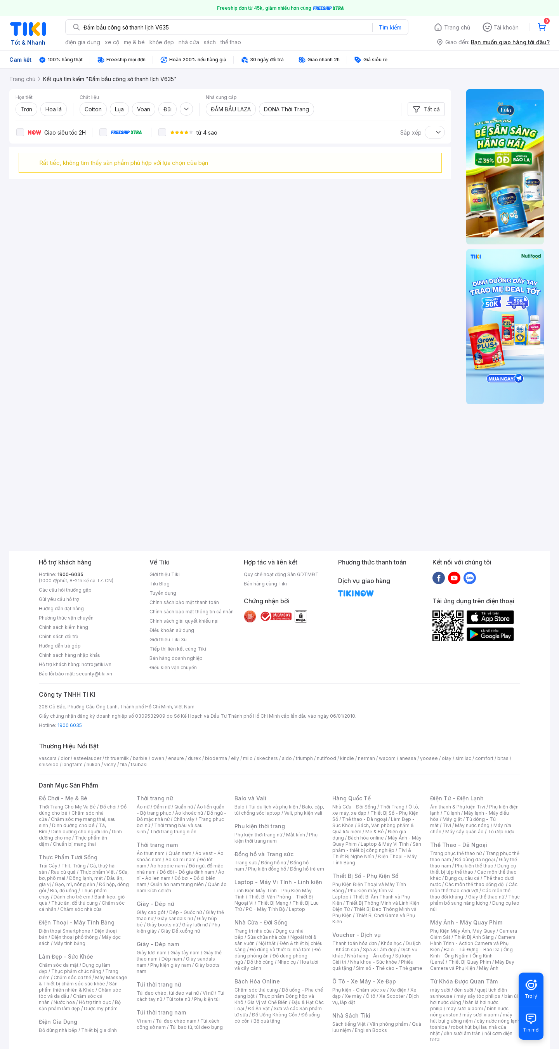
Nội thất (267, 943)
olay (446, 758)
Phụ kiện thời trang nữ (258, 835)
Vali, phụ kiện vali (303, 813)
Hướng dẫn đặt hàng (61, 608)
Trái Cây (48, 866)
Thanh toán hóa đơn (354, 943)
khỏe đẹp (161, 42)
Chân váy (184, 819)
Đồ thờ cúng (260, 962)
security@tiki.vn (94, 674)
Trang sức (245, 863)
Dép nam (171, 959)
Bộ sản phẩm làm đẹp (80, 1005)
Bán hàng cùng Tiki (265, 584)
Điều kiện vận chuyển (173, 667)
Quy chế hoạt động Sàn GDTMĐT (281, 574)
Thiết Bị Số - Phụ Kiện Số (365, 875)
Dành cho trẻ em (72, 897)
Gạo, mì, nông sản (75, 884)
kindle (347, 758)
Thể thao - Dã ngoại (364, 819)
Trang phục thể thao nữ (456, 853)
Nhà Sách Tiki (351, 1015)
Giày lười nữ (195, 925)
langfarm (72, 764)
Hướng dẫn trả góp (60, 646)
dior (65, 758)
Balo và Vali (250, 798)
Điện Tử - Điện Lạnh (457, 798)
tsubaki (139, 764)
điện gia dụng (82, 42)
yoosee (429, 758)
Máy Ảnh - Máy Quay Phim (466, 922)
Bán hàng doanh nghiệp (176, 658)
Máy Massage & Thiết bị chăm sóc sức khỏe (83, 981)
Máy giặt (452, 819)
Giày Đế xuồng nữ (180, 931)
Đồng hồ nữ (273, 863)
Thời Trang (392, 807)
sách (210, 42)
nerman (366, 758)
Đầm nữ (161, 807)
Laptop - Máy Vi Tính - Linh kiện (278, 882)
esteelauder (87, 758)
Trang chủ (457, 27)
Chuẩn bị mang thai (74, 844)
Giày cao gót (151, 912)
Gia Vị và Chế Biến (267, 1002)
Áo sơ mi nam (180, 859)
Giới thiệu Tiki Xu (168, 639)
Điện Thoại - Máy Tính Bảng (77, 922)
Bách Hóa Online (257, 981)
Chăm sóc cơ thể (72, 977)
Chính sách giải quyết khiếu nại (184, 621)
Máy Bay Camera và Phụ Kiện (472, 965)
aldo (287, 758)
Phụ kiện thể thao (474, 866)
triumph (304, 758)
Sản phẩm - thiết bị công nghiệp (376, 847)
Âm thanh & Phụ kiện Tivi (457, 807)
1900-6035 (70, 574)
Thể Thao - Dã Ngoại (458, 844)
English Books (371, 1030)
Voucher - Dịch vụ (356, 934)
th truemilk (117, 758)
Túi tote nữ (178, 999)
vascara (48, 758)
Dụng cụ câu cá (462, 878)
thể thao (230, 42)
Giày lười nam (152, 953)
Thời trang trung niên (173, 831)
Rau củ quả (63, 872)
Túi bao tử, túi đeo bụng (196, 1027)
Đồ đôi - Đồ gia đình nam (187, 872)
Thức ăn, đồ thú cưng (74, 903)
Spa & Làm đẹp (380, 949)
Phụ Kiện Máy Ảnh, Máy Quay (462, 931)
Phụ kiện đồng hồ (267, 869)
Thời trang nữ (155, 798)
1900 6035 (69, 725)
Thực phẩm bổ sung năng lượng (475, 900)
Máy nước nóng (472, 825)
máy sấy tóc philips (478, 996)
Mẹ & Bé (374, 831)
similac (463, 758)
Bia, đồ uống (63, 890)
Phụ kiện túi (207, 999)
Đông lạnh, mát (86, 878)
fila (123, 764)
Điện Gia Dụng (58, 1021)
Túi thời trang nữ (159, 984)
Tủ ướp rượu (501, 831)
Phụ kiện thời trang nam (276, 838)
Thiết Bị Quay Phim (469, 962)
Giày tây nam (185, 953)
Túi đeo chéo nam (176, 1021)
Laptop (297, 909)
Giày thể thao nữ (486, 897)
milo (248, 758)
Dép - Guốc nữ (185, 912)
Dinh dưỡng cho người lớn (79, 831)
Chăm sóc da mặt (58, 965)
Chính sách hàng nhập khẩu (70, 655)
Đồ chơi (108, 807)
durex (194, 758)
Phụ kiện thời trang (259, 826)
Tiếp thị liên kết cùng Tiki (177, 649)
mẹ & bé (134, 42)
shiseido (49, 764)
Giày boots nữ (162, 925)
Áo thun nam (151, 853)
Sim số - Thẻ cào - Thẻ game (389, 968)
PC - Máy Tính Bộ (265, 909)
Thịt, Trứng (73, 866)
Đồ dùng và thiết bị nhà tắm (280, 949)
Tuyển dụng (162, 593)
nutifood (326, 758)
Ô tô (370, 996)
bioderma (216, 758)
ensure (176, 758)
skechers (267, 758)
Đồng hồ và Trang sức (263, 854)
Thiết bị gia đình (99, 1030)
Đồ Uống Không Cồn (274, 1015)
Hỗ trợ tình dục (95, 1002)
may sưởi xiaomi (464, 1008)
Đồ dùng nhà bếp (58, 1030)
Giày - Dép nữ (155, 903)
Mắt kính (295, 835)
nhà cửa (189, 42)
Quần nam (179, 853)
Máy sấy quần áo (464, 831)
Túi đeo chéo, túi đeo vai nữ (168, 993)
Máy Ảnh (488, 968)
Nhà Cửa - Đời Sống (261, 922)
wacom (387, 758)
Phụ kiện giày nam (170, 965)
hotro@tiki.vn (96, 664)
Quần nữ (183, 807)
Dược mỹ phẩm (101, 1008)
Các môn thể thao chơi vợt (473, 887)
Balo (239, 807)
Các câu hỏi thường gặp (65, 590)
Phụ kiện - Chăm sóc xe (359, 990)
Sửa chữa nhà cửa (266, 937)
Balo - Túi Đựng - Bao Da (472, 949)
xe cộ (112, 42)
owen (157, 758)
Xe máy (353, 996)
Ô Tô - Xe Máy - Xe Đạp (364, 981)
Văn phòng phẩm (389, 1024)
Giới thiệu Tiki (164, 574)
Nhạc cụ (287, 962)
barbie (140, 758)
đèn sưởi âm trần (462, 1033)
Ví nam (144, 1021)
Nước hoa (64, 1002)
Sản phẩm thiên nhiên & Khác (78, 987)
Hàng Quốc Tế (351, 798)
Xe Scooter (392, 996)
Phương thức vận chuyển (66, 618)
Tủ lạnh (451, 813)
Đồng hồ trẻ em (307, 869)
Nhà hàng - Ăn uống (369, 956)
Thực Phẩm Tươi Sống (68, 857)
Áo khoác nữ (189, 813)
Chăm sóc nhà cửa (81, 909)
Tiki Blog (159, 584)
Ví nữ (208, 993)
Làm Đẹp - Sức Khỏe (66, 956)
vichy (110, 764)
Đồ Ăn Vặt (259, 1008)
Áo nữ (143, 807)
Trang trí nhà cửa (253, 931)
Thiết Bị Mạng (272, 903)
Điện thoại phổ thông (74, 937)
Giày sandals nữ (175, 918)
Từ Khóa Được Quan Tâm (464, 981)
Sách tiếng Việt (349, 1024)
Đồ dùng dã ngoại (475, 859)
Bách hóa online (366, 838)
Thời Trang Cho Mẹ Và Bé (67, 807)
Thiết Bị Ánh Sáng (474, 937)
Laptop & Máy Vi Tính (385, 844)
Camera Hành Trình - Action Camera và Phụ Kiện (473, 943)
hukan (93, 764)
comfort (484, 758)
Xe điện (398, 990)
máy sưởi (440, 990)
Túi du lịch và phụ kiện (273, 807)
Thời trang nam (157, 844)
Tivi (447, 825)
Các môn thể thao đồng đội (475, 884)
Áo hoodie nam (167, 866)
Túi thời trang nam (161, 1012)
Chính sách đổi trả (58, 636)
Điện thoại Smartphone (64, 931)
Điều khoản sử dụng (171, 630)
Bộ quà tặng (266, 1021)
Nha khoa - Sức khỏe (373, 962)
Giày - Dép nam (158, 944)
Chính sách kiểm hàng (63, 627)
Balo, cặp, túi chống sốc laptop (279, 810)
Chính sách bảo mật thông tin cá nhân (191, 612)
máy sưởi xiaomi (480, 1015)
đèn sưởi (463, 990)
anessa (407, 758)
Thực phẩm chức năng (76, 971)
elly (235, 758)
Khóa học (391, 943)
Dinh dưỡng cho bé (73, 825)
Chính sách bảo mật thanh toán (184, 602)
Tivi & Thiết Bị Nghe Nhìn (371, 853)
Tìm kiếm (390, 27)
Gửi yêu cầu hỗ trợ (59, 599)
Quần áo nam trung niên (177, 884)
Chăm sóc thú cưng (256, 990)
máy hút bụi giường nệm (471, 1018)
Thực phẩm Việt (97, 872)
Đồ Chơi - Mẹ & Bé (63, 798)
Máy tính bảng (69, 943)
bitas (503, 758)
